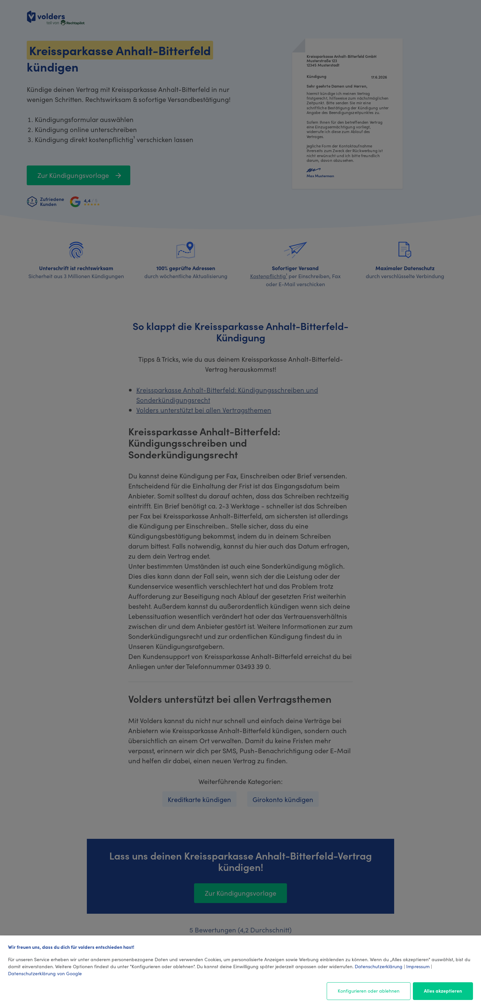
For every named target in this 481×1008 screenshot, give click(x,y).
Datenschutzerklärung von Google (45, 973)
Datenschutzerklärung (379, 966)
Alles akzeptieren (443, 990)
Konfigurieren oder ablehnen (368, 990)
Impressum (418, 966)
